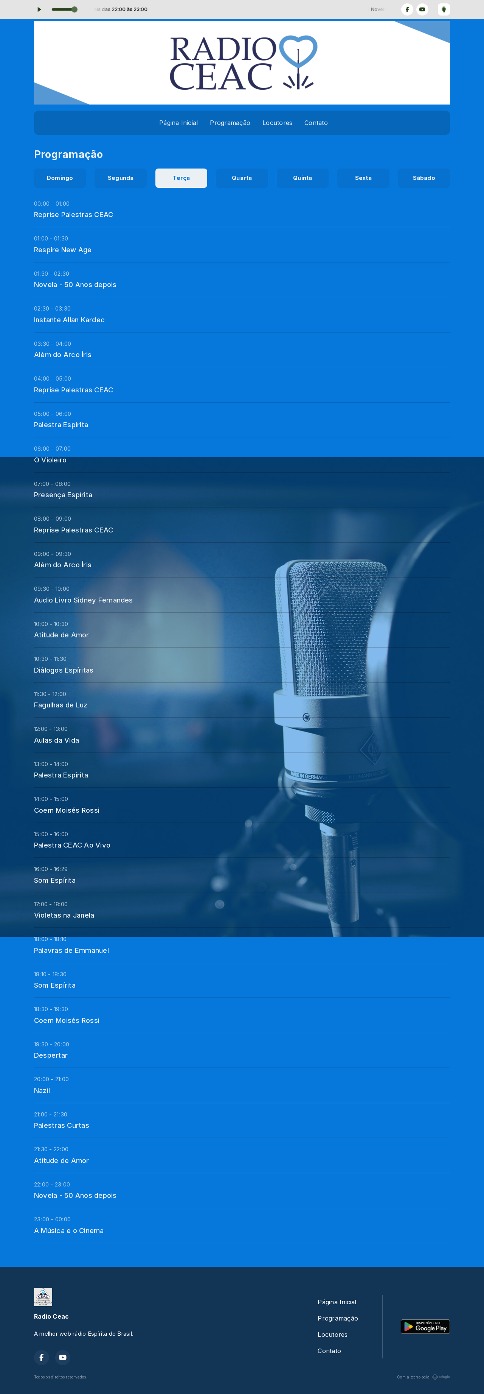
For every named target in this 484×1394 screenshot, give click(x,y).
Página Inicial (178, 122)
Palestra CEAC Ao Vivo (72, 845)
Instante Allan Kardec (69, 319)
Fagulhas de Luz (61, 705)
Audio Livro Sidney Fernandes (83, 600)
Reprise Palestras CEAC (73, 214)
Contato (316, 122)
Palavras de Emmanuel (71, 950)
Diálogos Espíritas (63, 670)
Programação (230, 122)
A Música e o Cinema (69, 1230)
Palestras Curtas (61, 1125)
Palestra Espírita (61, 424)
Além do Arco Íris (63, 354)
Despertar (51, 1055)
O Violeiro (50, 460)
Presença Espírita (63, 494)
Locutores (277, 122)
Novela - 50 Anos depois (75, 284)
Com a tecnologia (423, 1377)
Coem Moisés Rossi (66, 810)
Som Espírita (55, 880)
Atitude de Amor (61, 635)
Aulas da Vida (56, 740)
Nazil (42, 1090)
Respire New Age (63, 249)
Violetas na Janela (64, 915)
